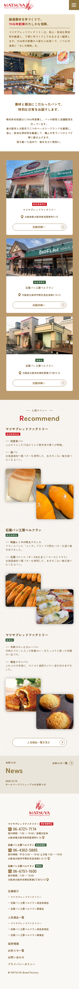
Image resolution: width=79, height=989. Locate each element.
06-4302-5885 (25, 850)
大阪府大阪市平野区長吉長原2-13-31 (27, 858)
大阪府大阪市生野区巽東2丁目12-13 (27, 879)
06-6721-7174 (24, 829)
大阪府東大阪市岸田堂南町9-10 (24, 837)
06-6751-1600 (24, 871)
